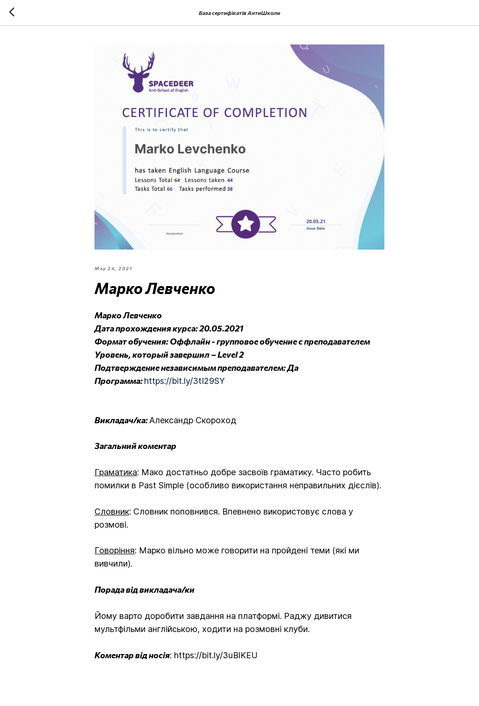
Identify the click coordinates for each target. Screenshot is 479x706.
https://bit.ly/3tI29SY (184, 381)
